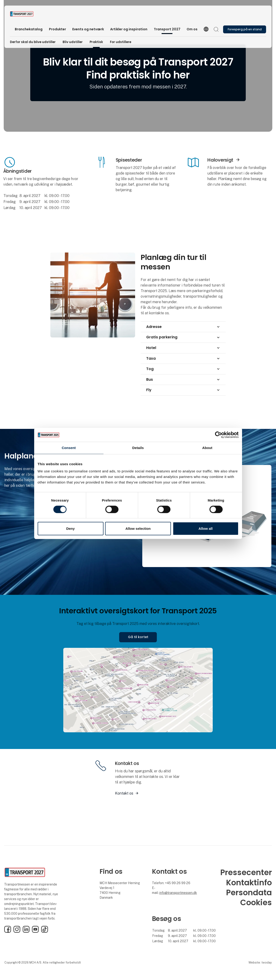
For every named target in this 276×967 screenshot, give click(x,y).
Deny (70, 528)
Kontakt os (124, 793)
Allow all (206, 528)
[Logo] (28, 14)
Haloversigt (220, 160)
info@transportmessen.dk (178, 893)
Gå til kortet (138, 637)
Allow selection (138, 528)
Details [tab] (138, 448)
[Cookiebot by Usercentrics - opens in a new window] (218, 434)
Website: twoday (260, 962)
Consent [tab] (69, 448)
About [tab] (207, 448)
